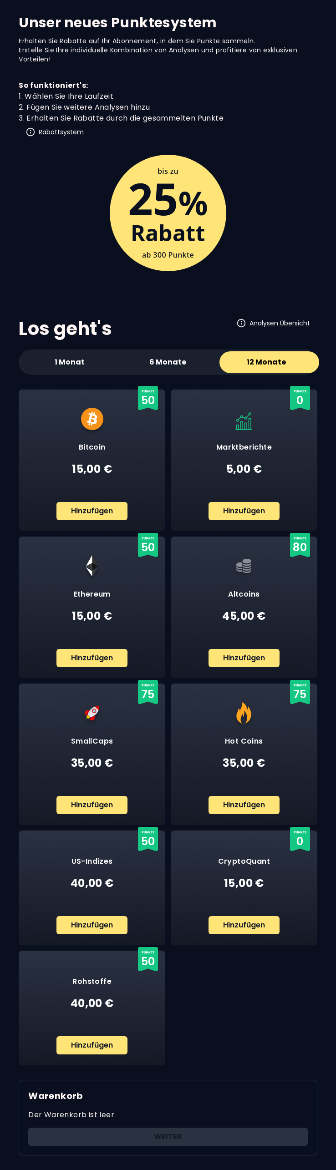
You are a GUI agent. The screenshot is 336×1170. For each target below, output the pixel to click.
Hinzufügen (92, 511)
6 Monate (167, 362)
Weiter (168, 1136)
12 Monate (266, 362)
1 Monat (70, 362)
